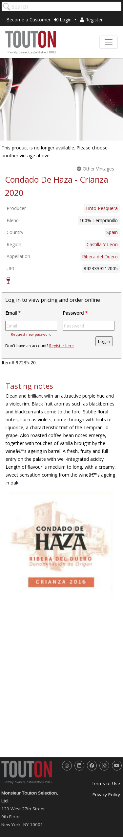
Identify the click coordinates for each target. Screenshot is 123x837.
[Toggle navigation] (108, 42)
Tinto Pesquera (101, 208)
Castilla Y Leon (102, 244)
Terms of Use (106, 783)
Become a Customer (28, 19)
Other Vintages (95, 169)
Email (13, 313)
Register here (61, 346)
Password (75, 313)
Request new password (31, 334)
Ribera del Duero (100, 256)
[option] (61, 546)
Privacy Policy (106, 795)
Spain (112, 232)
